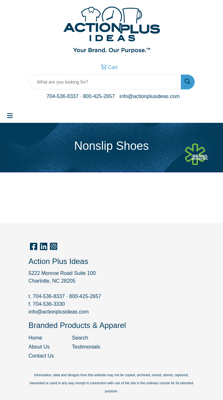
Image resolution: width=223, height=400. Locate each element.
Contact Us (41, 356)
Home (35, 338)
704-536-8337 (62, 96)
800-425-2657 (99, 96)
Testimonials (86, 347)
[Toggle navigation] (10, 115)
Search (80, 338)
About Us (39, 347)
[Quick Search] (105, 82)
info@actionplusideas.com (150, 96)
